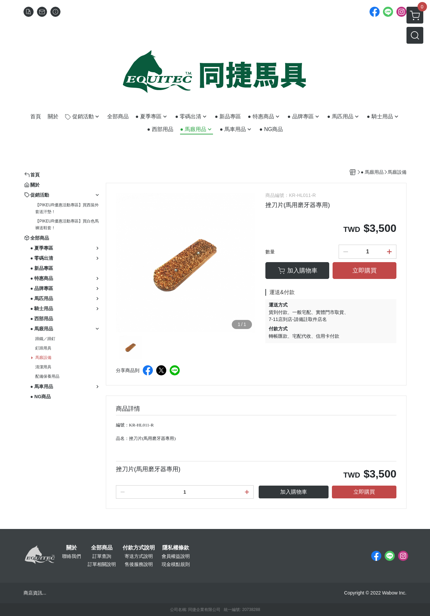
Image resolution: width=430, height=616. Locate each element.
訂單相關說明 (102, 564)
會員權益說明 (176, 556)
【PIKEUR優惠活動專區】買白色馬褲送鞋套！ (67, 224)
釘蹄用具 (43, 348)
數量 (270, 251)
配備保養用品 (47, 376)
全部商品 (102, 547)
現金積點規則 (176, 564)
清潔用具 (43, 367)
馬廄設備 (43, 357)
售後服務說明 (139, 564)
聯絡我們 (71, 556)
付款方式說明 (139, 547)
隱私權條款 (175, 547)
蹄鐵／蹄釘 (45, 338)
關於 (71, 547)
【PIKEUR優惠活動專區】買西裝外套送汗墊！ (67, 208)
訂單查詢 (101, 556)
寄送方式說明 (139, 556)
